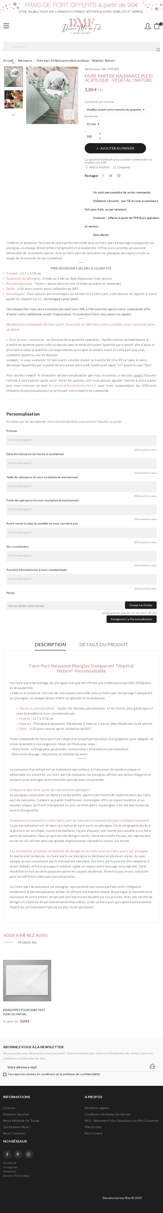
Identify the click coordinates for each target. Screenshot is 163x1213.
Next (13, 115)
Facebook (7, 1154)
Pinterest (119, 175)
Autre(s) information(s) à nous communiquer (36, 569)
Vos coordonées (17, 546)
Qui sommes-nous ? (17, 1127)
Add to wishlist (97, 167)
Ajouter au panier (117, 148)
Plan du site (93, 1127)
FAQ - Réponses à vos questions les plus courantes (122, 1120)
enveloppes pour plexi (61, 299)
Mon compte (94, 1133)
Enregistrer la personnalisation (131, 619)
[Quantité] (91, 136)
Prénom (11, 431)
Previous (13, 63)
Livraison (9, 1108)
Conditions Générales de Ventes (107, 1114)
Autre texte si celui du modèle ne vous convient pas (42, 523)
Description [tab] (50, 644)
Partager (103, 175)
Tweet (111, 175)
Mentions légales (97, 1108)
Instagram (29, 1154)
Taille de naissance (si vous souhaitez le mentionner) (42, 477)
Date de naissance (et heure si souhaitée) (35, 454)
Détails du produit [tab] (103, 644)
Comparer (121, 167)
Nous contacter (14, 1133)
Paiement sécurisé (16, 1114)
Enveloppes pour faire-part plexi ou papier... (24, 1012)
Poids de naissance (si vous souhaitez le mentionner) (42, 500)
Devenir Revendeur (16, 1175)
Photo (10, 593)
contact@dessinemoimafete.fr (74, 385)
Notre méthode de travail (21, 1120)
